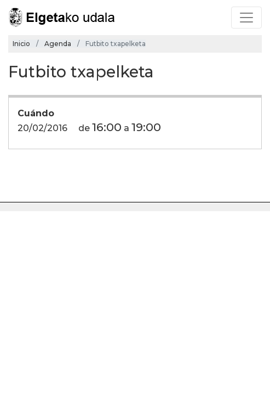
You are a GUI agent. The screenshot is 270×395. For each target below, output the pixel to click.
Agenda (57, 44)
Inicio (21, 44)
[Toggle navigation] (246, 18)
